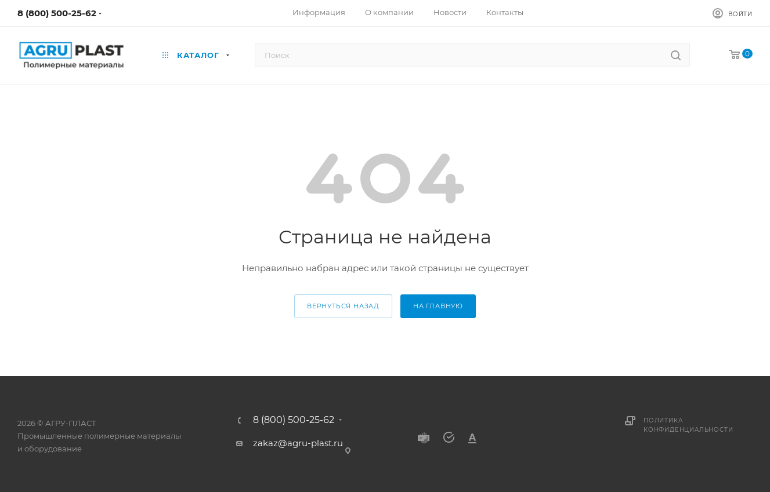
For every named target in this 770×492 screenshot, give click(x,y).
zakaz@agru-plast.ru (298, 443)
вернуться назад (343, 306)
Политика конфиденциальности (688, 425)
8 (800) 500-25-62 (56, 13)
